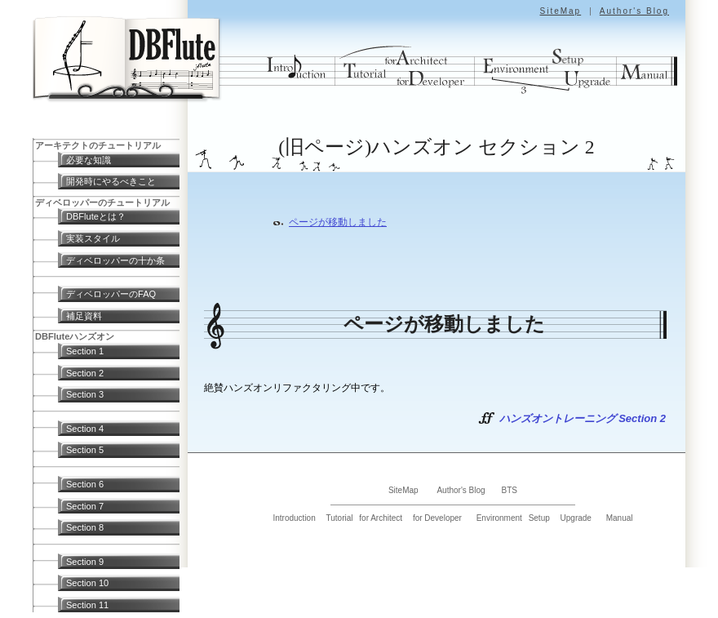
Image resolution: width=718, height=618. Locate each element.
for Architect (380, 518)
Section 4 (85, 428)
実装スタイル (93, 238)
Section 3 (85, 394)
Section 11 (87, 605)
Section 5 (85, 450)
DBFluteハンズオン (74, 336)
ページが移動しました (338, 222)
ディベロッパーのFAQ (111, 294)
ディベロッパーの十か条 (115, 260)
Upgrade (576, 518)
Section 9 (85, 562)
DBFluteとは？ (96, 216)
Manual (619, 518)
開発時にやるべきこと (111, 181)
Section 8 (85, 527)
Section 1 (85, 351)
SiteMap (560, 11)
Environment (499, 518)
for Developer (437, 518)
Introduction (294, 518)
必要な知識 (88, 160)
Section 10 (87, 583)
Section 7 (85, 506)
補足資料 (84, 316)
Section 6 (85, 484)
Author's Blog (634, 11)
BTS (509, 490)
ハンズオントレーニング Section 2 (582, 418)
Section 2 (85, 373)
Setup (539, 518)
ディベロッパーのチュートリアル (102, 202)
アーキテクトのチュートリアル (98, 145)
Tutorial (339, 518)
